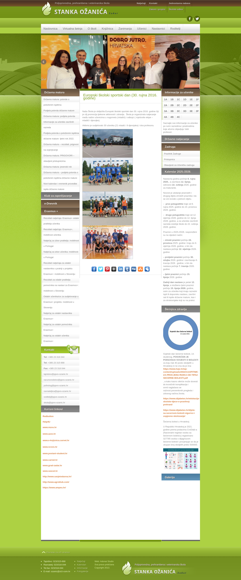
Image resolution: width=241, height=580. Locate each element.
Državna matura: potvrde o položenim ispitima (56, 102)
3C (178, 111)
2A (165, 105)
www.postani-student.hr (55, 453)
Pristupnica (169, 159)
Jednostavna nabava (179, 3)
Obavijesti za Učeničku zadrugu (179, 165)
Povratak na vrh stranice (58, 552)
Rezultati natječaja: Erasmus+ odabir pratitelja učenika (61, 221)
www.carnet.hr (50, 460)
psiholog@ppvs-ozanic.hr (56, 385)
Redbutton (48, 416)
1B (172, 99)
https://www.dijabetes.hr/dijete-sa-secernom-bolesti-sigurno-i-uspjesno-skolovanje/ (179, 413)
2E (191, 105)
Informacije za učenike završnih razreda (59, 125)
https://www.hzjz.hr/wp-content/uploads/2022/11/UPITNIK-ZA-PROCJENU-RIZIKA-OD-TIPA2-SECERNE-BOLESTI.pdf (180, 373)
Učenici (141, 28)
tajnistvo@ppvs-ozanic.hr (56, 374)
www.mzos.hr (50, 427)
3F (197, 111)
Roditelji (175, 28)
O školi (92, 28)
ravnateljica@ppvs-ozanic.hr (57, 391)
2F (197, 105)
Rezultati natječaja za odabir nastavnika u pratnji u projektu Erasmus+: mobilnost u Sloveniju (59, 268)
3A (165, 111)
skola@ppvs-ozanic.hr (54, 402)
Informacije (82, 568)
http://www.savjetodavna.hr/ (57, 476)
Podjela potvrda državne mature (59, 110)
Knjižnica (107, 28)
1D (184, 99)
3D (184, 111)
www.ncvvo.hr (50, 447)
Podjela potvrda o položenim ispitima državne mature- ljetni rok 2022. (61, 136)
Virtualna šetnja (72, 28)
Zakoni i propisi (157, 9)
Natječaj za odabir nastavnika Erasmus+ (58, 316)
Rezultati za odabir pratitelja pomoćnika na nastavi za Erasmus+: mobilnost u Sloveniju (61, 285)
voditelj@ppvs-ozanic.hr (55, 397)
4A (165, 116)
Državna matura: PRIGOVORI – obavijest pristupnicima (59, 158)
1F (197, 99)
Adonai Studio (107, 561)
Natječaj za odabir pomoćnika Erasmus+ (58, 327)
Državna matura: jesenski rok (58, 166)
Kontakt (153, 3)
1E (191, 99)
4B (172, 116)
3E (191, 111)
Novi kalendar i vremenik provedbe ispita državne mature (60, 186)
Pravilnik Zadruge (172, 153)
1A (165, 99)
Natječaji (141, 3)
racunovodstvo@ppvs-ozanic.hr (59, 380)
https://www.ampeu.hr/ (54, 487)
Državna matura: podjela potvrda (59, 116)
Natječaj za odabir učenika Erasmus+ (56, 338)
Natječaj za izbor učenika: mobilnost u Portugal (61, 255)
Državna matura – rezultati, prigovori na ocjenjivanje (61, 147)
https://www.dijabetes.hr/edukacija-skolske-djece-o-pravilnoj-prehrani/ (180, 401)
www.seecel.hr (50, 471)
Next (195, 62)
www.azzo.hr (49, 434)
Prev (43, 62)
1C (178, 99)
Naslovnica (50, 28)
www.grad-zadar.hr (52, 465)
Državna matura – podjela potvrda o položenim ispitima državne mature (61, 175)
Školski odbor (176, 9)
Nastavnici (158, 28)
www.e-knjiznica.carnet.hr (56, 440)
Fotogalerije (82, 571)
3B (172, 111)
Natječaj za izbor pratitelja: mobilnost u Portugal (61, 243)
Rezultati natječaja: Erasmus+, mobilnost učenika (58, 232)
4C (178, 116)
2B (172, 105)
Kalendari (81, 564)
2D (184, 105)
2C (178, 105)
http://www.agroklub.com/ (56, 482)
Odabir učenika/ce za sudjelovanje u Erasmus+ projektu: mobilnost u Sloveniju (61, 302)
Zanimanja (125, 28)
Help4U (46, 422)
